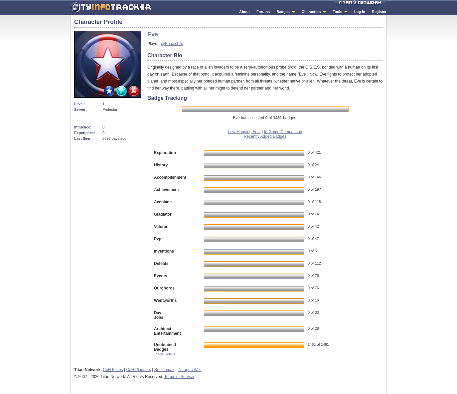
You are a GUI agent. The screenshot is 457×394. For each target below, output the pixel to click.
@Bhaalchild (172, 43)
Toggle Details (164, 354)
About (244, 12)
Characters (311, 12)
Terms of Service (179, 376)
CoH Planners (138, 369)
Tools (337, 12)
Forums (263, 12)
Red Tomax (164, 369)
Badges (283, 12)
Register (379, 12)
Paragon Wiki (189, 369)
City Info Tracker (111, 7)
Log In (359, 12)
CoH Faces (113, 369)
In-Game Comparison (283, 131)
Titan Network (360, 2)
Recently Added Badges (265, 136)
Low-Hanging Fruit (244, 131)
